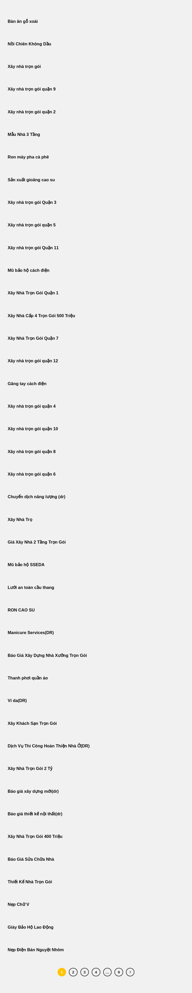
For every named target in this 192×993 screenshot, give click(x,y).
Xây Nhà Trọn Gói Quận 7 (33, 338)
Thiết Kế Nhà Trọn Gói (30, 881)
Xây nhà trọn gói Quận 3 (32, 202)
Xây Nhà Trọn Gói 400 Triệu (35, 836)
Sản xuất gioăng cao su (31, 179)
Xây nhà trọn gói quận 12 (33, 360)
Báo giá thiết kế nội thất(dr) (35, 813)
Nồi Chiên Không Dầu (29, 44)
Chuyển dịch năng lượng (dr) (36, 496)
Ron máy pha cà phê (28, 157)
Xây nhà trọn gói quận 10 (33, 428)
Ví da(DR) (17, 700)
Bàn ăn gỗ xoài (23, 21)
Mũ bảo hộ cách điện (28, 270)
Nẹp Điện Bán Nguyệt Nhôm (36, 949)
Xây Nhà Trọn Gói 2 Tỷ (30, 768)
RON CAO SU (21, 610)
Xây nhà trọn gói (24, 66)
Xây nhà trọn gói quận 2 (32, 111)
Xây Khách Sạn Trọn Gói (32, 723)
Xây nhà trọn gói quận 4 (32, 406)
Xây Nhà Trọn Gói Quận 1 (33, 292)
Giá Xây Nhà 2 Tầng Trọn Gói (37, 542)
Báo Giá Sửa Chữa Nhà (31, 859)
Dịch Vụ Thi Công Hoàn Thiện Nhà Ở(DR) (49, 746)
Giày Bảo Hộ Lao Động (31, 927)
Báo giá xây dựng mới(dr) (33, 791)
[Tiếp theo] (130, 972)
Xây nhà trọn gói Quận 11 (33, 247)
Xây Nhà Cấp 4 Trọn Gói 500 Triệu (41, 315)
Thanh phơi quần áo (28, 678)
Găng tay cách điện (27, 383)
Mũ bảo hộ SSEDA (26, 564)
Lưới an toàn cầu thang (31, 587)
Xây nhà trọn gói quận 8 (32, 451)
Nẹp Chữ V (18, 904)
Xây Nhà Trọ (20, 519)
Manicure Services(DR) (31, 632)
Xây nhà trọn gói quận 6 (32, 474)
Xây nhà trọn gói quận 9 (32, 89)
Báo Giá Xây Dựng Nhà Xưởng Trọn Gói (47, 655)
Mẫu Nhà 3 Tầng (24, 134)
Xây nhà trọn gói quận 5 (32, 225)
